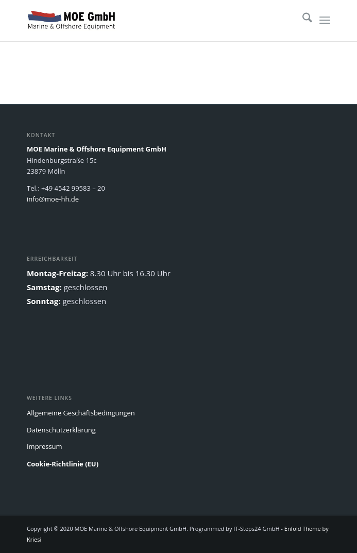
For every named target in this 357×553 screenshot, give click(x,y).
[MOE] (148, 20)
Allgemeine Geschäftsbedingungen (81, 412)
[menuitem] (302, 20)
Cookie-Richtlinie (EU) (62, 463)
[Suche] (302, 20)
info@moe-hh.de (53, 199)
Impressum (44, 446)
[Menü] (324, 20)
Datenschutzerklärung (61, 429)
